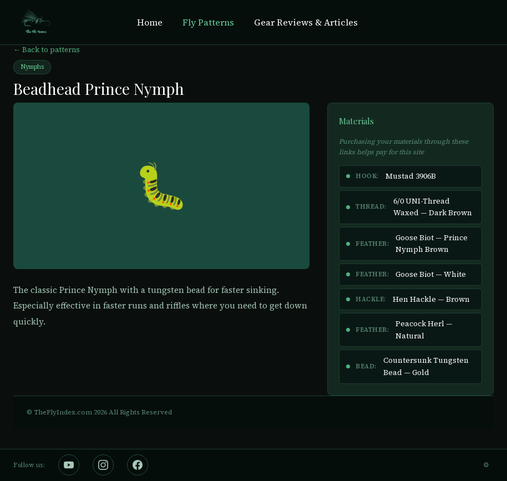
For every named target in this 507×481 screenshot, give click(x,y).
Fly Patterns (208, 22)
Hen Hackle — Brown (431, 299)
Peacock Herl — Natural (424, 329)
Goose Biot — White (431, 274)
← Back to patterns (46, 49)
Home (150, 22)
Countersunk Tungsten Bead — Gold (426, 366)
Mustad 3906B (411, 176)
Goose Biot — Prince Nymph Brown (432, 243)
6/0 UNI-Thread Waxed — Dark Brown (432, 207)
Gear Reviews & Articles (306, 22)
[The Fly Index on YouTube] (68, 464)
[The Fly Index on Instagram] (103, 464)
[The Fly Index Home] (35, 22)
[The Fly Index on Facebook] (137, 464)
